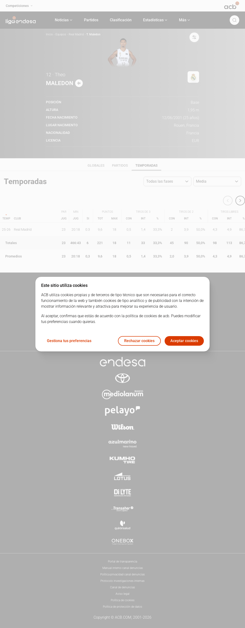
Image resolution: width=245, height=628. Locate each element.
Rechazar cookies (139, 341)
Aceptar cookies (184, 341)
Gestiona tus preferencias (69, 341)
